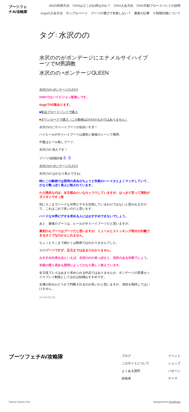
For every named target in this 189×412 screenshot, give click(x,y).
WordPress (174, 401)
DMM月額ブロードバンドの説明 (159, 5)
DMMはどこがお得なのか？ (92, 5)
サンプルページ (76, 13)
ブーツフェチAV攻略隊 (18, 9)
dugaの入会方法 (52, 13)
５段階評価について (166, 13)
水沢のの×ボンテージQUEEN (58, 89)
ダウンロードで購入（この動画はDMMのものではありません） (84, 119)
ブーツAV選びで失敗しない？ (111, 13)
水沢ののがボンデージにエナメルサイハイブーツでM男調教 (93, 60)
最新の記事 (142, 13)
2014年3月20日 (47, 297)
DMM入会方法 (123, 5)
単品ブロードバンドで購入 (59, 112)
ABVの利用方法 (59, 5)
